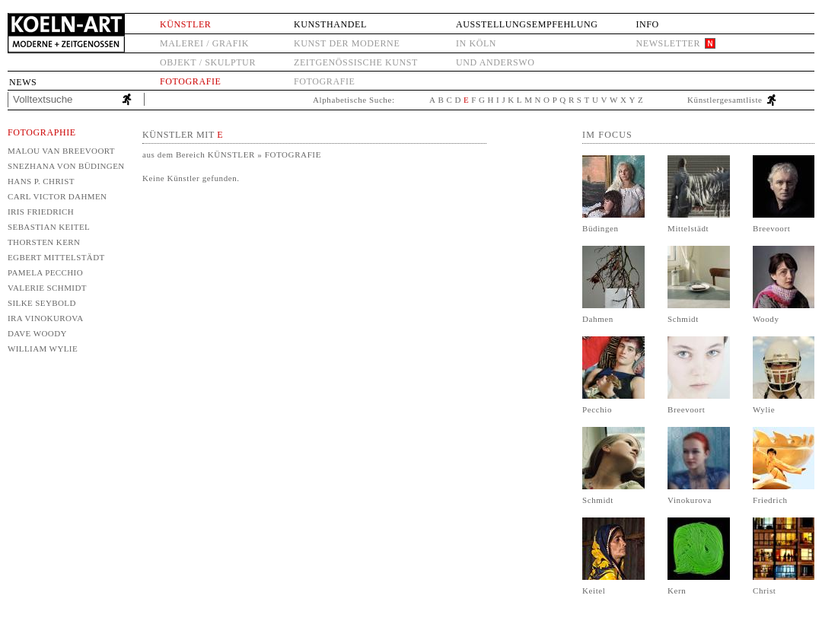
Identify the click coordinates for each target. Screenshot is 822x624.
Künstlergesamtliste (725, 99)
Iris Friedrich (41, 211)
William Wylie (43, 348)
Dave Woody (37, 333)
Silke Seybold (42, 303)
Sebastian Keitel (49, 227)
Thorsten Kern (44, 242)
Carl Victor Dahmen (57, 196)
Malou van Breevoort (61, 150)
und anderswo (495, 62)
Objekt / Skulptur (208, 62)
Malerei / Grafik (204, 43)
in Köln (476, 43)
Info (647, 24)
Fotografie (190, 81)
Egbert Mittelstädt (56, 257)
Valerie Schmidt (47, 287)
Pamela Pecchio (45, 272)
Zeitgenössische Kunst (356, 62)
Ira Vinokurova (46, 318)
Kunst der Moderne (347, 43)
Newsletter (668, 43)
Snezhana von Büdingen (65, 166)
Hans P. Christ (41, 181)
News (23, 82)
